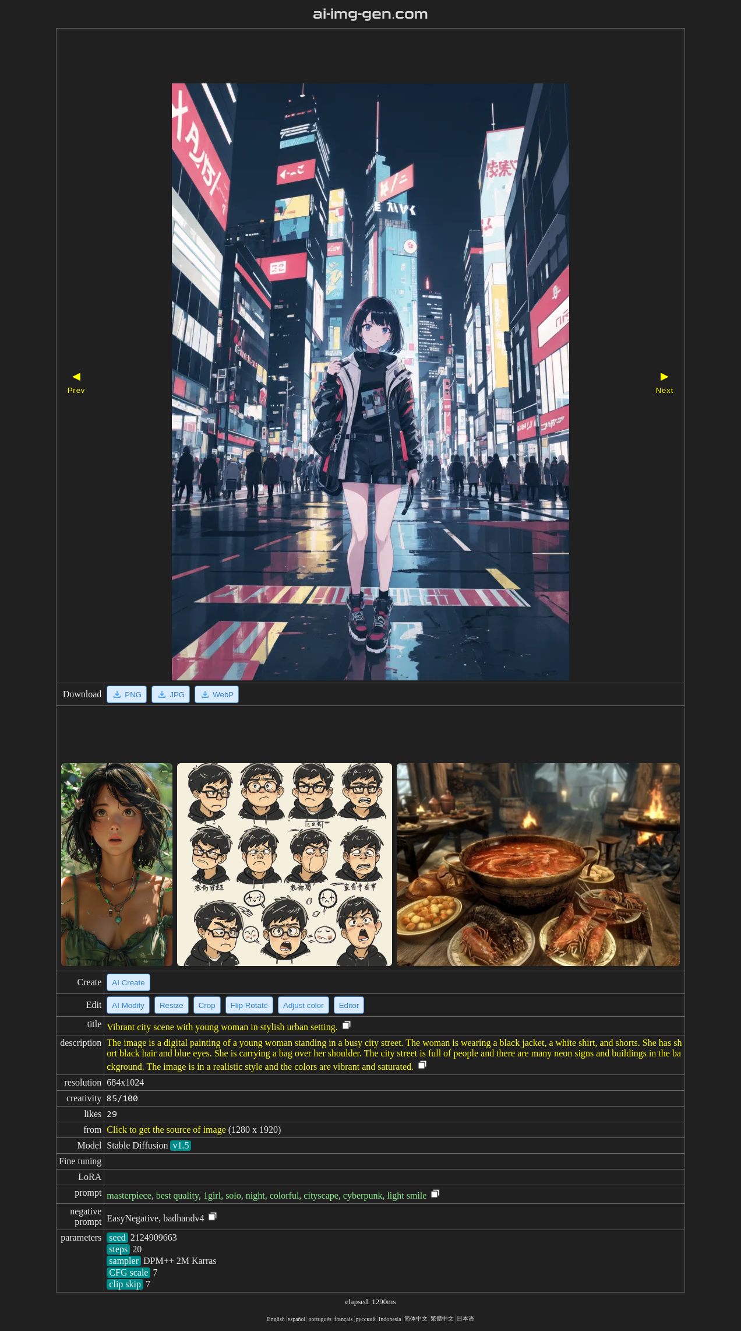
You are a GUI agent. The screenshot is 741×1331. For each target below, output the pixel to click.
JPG (171, 694)
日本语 (465, 1318)
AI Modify (128, 1005)
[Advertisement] (350, 57)
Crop (207, 1005)
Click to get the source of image (166, 1130)
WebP (217, 694)
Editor (349, 1005)
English (276, 1319)
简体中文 (416, 1318)
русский (366, 1319)
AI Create (128, 982)
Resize (172, 1005)
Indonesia (390, 1319)
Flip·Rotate (249, 1005)
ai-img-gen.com (371, 14)
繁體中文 (442, 1318)
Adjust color (303, 1005)
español (297, 1319)
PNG (127, 694)
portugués (319, 1319)
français (343, 1319)
